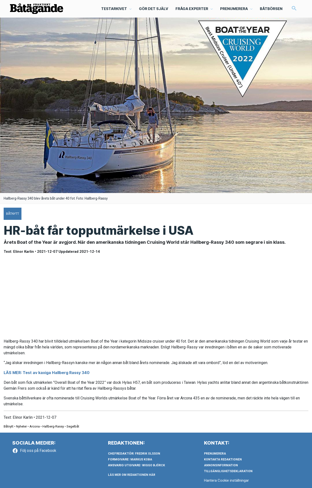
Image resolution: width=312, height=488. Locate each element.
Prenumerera (215, 453)
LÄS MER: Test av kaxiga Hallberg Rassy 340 (46, 372)
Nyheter (21, 426)
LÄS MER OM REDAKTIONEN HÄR (131, 475)
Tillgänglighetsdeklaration (228, 471)
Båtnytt (8, 426)
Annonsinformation (221, 465)
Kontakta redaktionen (223, 459)
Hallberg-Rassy (53, 426)
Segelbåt (73, 426)
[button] (294, 8)
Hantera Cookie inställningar (226, 480)
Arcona (34, 426)
